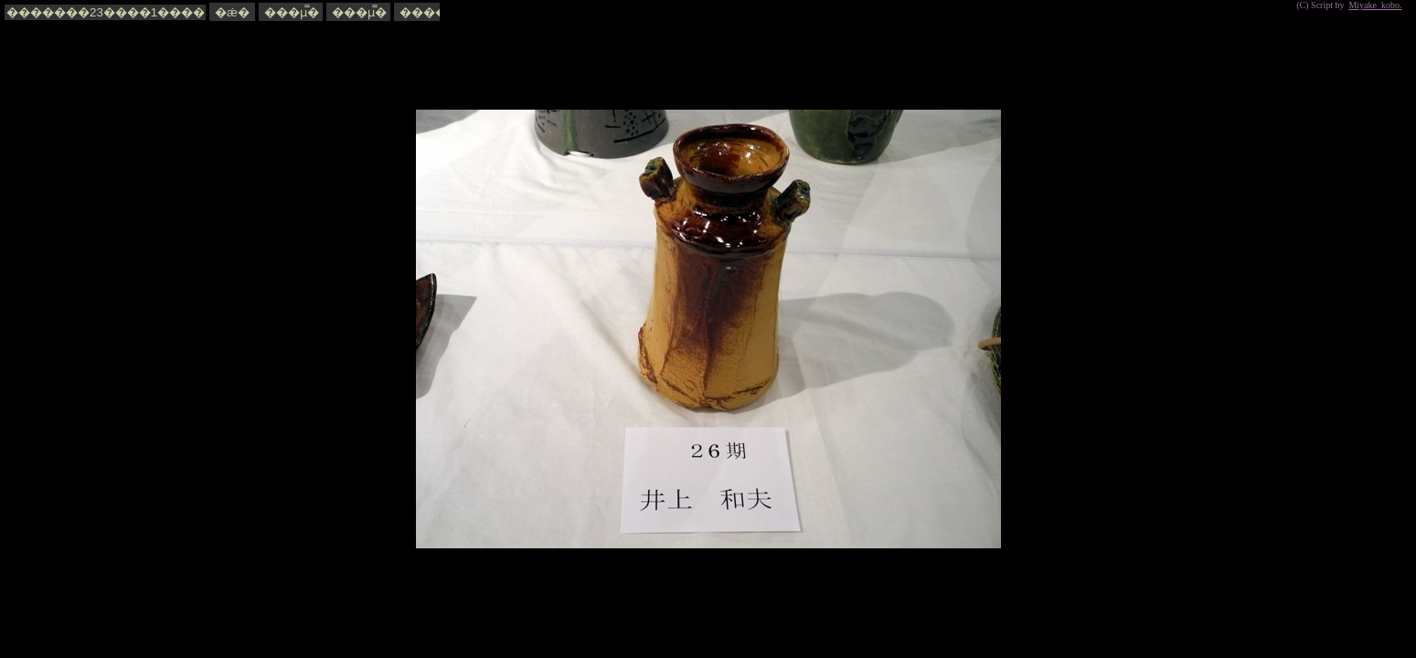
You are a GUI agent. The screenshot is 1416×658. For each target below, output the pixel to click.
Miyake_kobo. (1374, 5)
